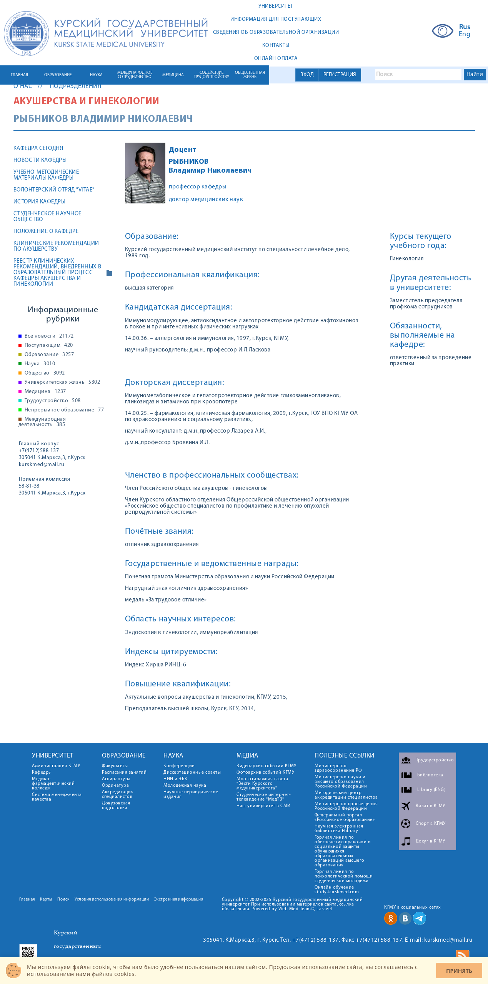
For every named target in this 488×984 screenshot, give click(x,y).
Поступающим (49, 345)
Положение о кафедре (46, 232)
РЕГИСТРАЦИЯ (339, 75)
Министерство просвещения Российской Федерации (346, 806)
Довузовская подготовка (116, 805)
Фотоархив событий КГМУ (265, 772)
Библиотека (430, 775)
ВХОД (307, 75)
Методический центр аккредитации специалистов (346, 795)
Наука (40, 364)
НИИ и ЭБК (175, 779)
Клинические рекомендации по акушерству (56, 246)
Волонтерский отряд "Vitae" (54, 190)
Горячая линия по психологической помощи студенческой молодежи (344, 876)
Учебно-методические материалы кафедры (46, 175)
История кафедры (39, 202)
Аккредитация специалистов (117, 794)
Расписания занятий (124, 772)
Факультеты (115, 766)
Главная (27, 899)
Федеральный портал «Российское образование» (345, 817)
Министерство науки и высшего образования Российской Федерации (341, 782)
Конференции (179, 766)
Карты (46, 899)
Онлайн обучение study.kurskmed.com (337, 889)
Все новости (49, 336)
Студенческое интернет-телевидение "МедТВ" (264, 797)
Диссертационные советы (192, 772)
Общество (45, 373)
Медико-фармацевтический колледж (53, 784)
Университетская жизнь (62, 382)
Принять (459, 970)
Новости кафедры (40, 160)
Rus (464, 27)
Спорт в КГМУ (431, 823)
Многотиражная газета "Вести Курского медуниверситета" (262, 784)
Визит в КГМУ (430, 806)
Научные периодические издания (190, 794)
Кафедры (42, 772)
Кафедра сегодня (38, 149)
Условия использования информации (112, 899)
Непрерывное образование (64, 410)
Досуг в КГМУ (430, 841)
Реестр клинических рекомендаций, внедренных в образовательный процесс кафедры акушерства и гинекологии (57, 272)
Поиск (63, 899)
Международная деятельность (42, 422)
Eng (465, 34)
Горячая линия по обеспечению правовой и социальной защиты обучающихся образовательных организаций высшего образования (343, 851)
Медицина (45, 392)
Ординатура (115, 785)
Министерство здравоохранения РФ (338, 768)
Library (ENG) (431, 790)
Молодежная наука (184, 785)
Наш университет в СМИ (264, 806)
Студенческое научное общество (47, 217)
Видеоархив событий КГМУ (266, 766)
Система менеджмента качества (57, 797)
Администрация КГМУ (56, 766)
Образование (49, 355)
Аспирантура (116, 779)
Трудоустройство (53, 401)
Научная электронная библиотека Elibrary (339, 828)
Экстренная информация (178, 899)
